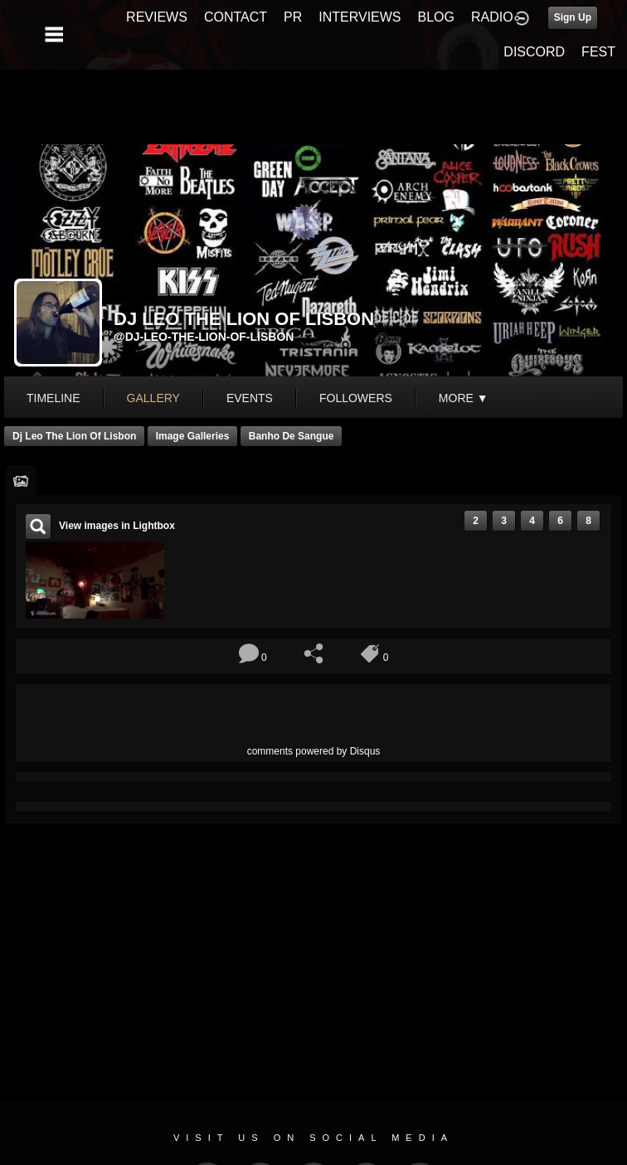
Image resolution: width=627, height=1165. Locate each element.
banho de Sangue (291, 436)
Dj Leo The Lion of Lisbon (74, 436)
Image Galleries (193, 436)
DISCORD (534, 52)
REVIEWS (156, 17)
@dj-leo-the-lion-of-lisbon (204, 336)
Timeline (53, 398)
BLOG (436, 17)
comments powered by (314, 751)
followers (355, 398)
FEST (598, 52)
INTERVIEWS (359, 17)
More (463, 398)
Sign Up (572, 17)
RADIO (492, 17)
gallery (153, 398)
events (249, 398)
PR (293, 17)
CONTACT (235, 17)
